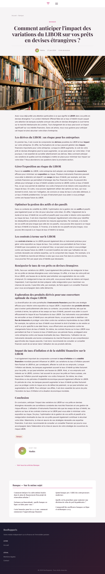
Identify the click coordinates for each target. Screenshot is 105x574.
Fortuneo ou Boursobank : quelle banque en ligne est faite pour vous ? (30, 503)
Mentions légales (9, 557)
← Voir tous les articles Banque (27, 465)
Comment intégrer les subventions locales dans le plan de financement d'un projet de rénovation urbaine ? (30, 495)
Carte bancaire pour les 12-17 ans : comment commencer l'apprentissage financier (30, 510)
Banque (21, 15)
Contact (6, 560)
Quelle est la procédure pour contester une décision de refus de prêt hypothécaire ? (72, 501)
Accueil (14, 15)
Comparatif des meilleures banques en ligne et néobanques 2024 (72, 508)
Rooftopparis (10, 529)
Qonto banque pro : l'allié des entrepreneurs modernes (72, 494)
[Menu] (56, 3)
